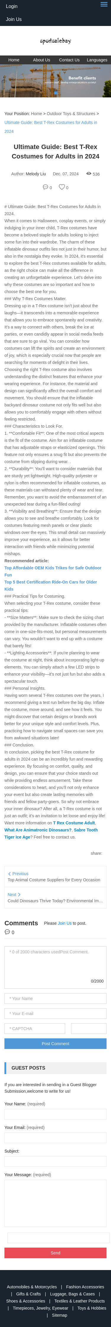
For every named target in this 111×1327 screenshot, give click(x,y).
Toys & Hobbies (92, 1308)
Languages (97, 60)
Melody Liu (36, 173)
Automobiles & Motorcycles (32, 1286)
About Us (41, 60)
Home (13, 60)
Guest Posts (28, 1068)
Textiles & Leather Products (79, 1301)
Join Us (14, 19)
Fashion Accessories (85, 1286)
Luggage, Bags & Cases (73, 1294)
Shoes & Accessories (26, 1301)
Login (11, 6)
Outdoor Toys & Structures (71, 113)
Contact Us (69, 60)
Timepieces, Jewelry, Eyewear (41, 1308)
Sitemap (59, 1315)
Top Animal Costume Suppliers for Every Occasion (54, 879)
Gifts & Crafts (29, 1294)
